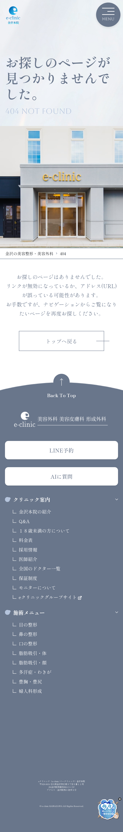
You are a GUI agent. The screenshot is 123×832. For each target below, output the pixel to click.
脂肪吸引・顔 (33, 662)
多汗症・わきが (35, 672)
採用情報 (28, 549)
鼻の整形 (28, 634)
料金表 (26, 540)
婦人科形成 (30, 691)
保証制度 (28, 578)
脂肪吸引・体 (33, 653)
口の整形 (28, 643)
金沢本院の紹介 (35, 511)
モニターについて (37, 587)
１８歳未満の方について (44, 530)
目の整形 (28, 624)
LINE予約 (61, 450)
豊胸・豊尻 (30, 681)
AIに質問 (62, 476)
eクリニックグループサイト (48, 597)
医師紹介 (28, 559)
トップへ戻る (61, 341)
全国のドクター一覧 (40, 568)
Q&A (24, 521)
